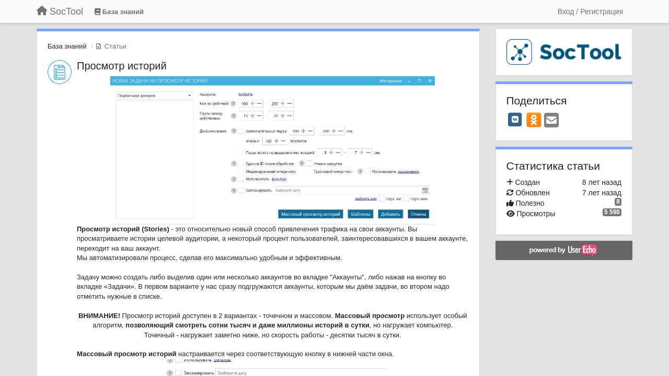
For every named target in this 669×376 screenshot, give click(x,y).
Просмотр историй (122, 66)
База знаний (67, 46)
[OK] (533, 119)
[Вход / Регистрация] (590, 11)
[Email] (551, 121)
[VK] (515, 119)
